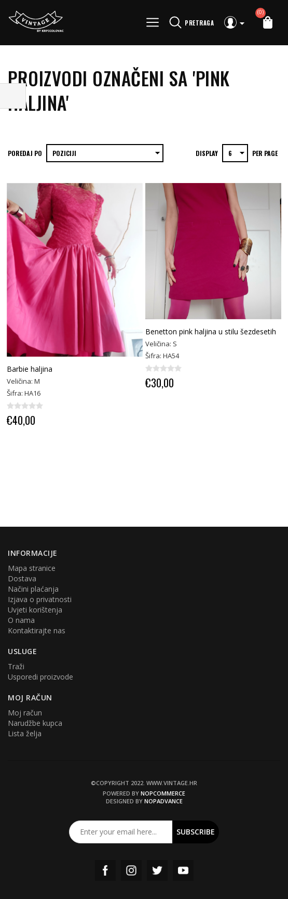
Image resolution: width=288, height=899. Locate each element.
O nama (21, 620)
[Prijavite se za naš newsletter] (121, 831)
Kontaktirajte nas (36, 630)
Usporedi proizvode (40, 677)
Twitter (157, 870)
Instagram (131, 870)
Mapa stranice (32, 568)
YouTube (183, 870)
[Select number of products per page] (235, 153)
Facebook (105, 870)
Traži (16, 666)
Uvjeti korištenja (35, 610)
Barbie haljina (29, 369)
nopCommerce (163, 793)
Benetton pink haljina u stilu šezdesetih (210, 331)
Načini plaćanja (33, 589)
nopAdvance (163, 801)
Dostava (22, 578)
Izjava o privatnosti (40, 599)
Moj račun (25, 713)
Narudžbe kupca (35, 723)
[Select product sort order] (104, 153)
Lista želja (25, 733)
